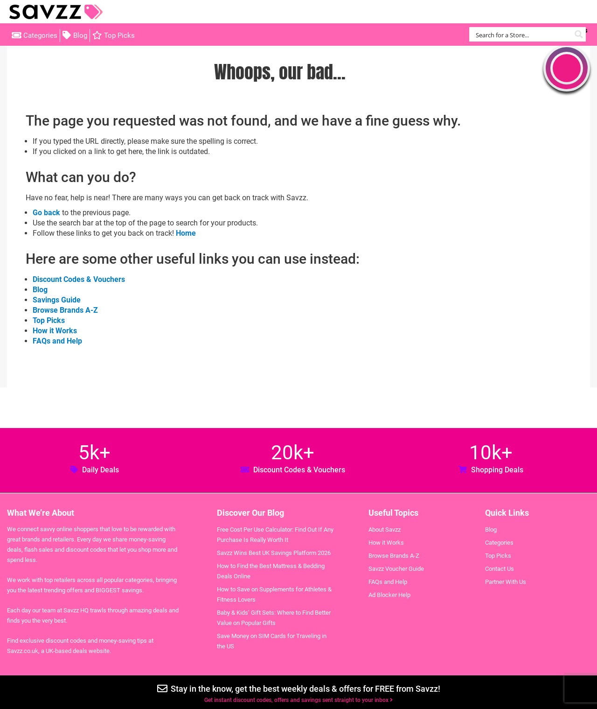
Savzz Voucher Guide (396, 568)
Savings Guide (57, 299)
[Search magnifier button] (578, 34)
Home (186, 233)
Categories (40, 35)
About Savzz (384, 529)
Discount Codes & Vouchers (79, 279)
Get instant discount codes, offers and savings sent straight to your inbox (298, 700)
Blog (80, 35)
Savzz (56, 12)
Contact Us (499, 568)
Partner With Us (505, 581)
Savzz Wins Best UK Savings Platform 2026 (274, 552)
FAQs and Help (57, 341)
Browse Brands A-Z (65, 310)
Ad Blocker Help (389, 594)
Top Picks (119, 35)
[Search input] (522, 34)
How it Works (55, 330)
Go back (46, 212)
